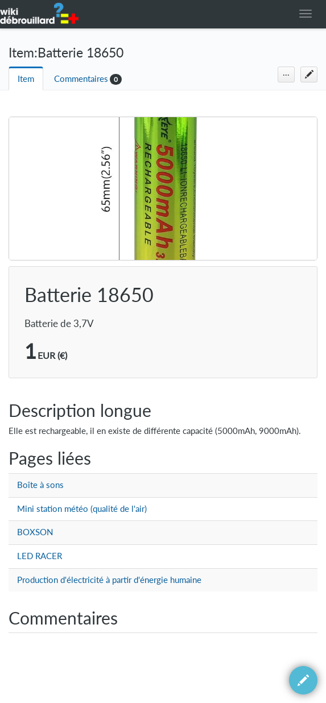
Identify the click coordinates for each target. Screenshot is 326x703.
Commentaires (81, 79)
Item (26, 79)
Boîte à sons (40, 485)
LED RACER (39, 556)
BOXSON (35, 532)
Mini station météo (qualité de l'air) (82, 509)
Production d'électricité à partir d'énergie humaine (109, 580)
